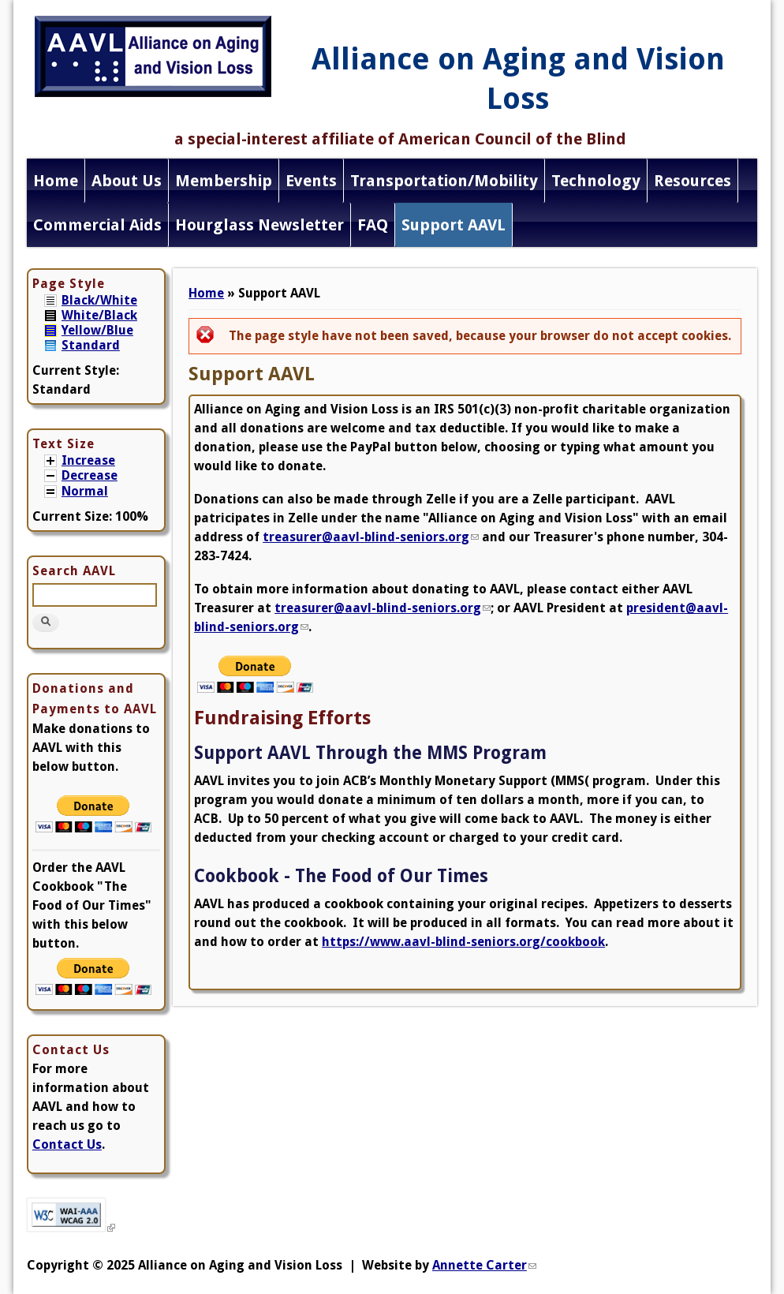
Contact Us (67, 1144)
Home (55, 180)
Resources (692, 180)
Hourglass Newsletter (259, 224)
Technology (595, 180)
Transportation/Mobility (444, 180)
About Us (126, 180)
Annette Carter (484, 1265)
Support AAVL (453, 224)
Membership (223, 180)
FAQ (372, 224)
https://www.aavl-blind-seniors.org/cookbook (463, 941)
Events (311, 180)
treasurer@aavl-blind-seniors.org (371, 536)
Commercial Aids (97, 224)
